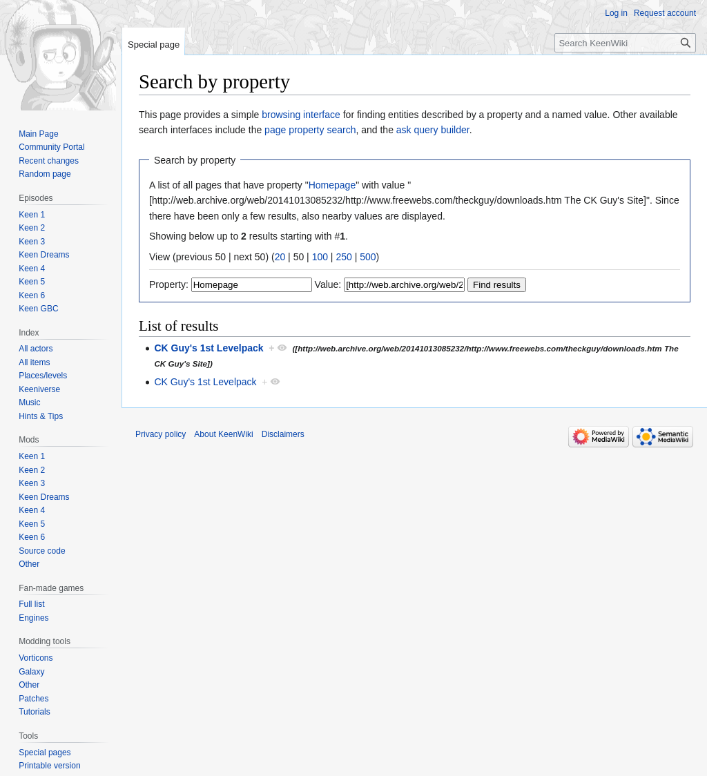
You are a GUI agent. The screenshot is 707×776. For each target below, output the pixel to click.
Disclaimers (283, 434)
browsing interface (301, 114)
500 (368, 256)
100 (320, 256)
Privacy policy (160, 434)
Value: (328, 284)
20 (280, 256)
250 (343, 256)
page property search (310, 129)
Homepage (332, 185)
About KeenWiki (223, 434)
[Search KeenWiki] (625, 42)
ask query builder (432, 129)
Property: (168, 284)
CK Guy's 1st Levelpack (208, 347)
